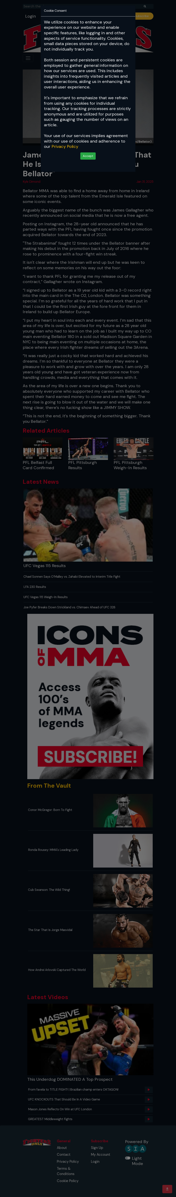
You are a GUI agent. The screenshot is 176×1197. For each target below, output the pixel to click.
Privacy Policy (65, 146)
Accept (88, 156)
